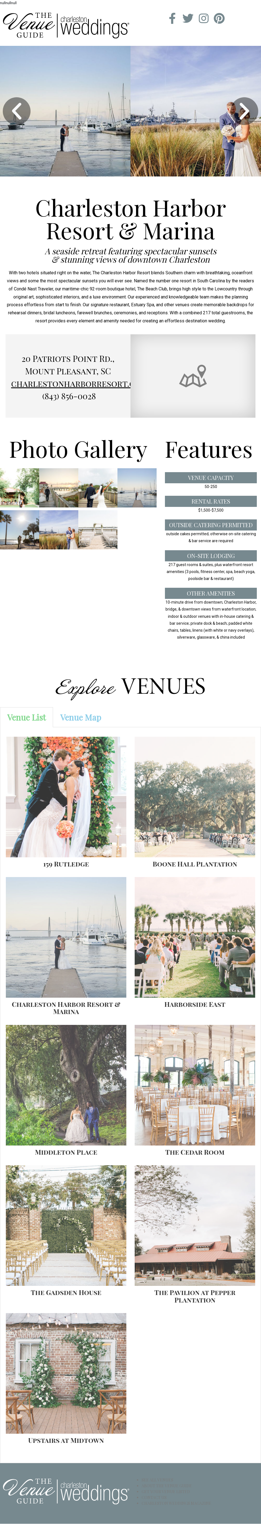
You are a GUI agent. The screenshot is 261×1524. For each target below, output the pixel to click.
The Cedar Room (194, 1151)
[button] (17, 111)
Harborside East (194, 1004)
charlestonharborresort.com (79, 383)
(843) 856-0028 (69, 396)
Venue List (26, 717)
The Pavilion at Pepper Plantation (194, 1296)
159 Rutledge (66, 863)
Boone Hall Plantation (195, 863)
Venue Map (80, 717)
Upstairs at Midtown (66, 1440)
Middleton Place (66, 1151)
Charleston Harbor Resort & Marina (66, 1008)
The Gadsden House (66, 1292)
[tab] (26, 717)
